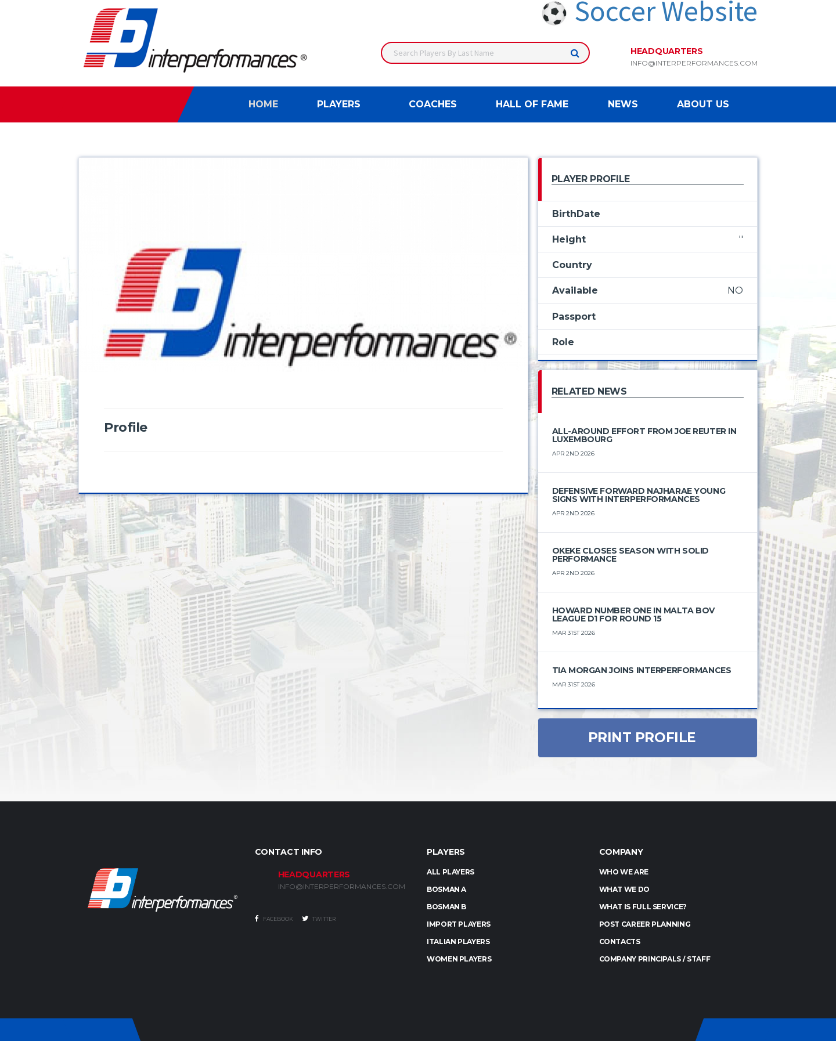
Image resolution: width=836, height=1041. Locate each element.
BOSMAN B (446, 906)
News (623, 104)
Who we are (623, 871)
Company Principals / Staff (655, 959)
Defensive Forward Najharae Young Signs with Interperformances (639, 495)
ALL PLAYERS (450, 871)
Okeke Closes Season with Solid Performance (630, 554)
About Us (703, 104)
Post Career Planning (645, 924)
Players (339, 104)
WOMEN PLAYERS (459, 959)
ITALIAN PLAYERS (458, 941)
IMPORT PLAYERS (459, 924)
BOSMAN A (446, 889)
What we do (624, 889)
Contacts (619, 941)
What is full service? (643, 906)
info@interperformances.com (694, 63)
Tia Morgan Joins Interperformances (642, 670)
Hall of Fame (532, 104)
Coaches (433, 104)
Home (263, 104)
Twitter (319, 918)
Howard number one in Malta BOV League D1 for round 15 (633, 614)
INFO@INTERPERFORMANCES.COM (341, 887)
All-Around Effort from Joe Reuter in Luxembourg (644, 435)
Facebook (274, 918)
